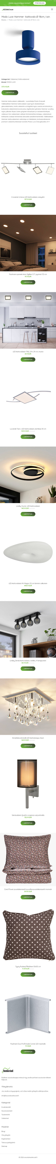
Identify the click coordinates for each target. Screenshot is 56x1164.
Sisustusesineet (6, 1111)
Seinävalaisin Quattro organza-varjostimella (28, 815)
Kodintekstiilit (6, 1107)
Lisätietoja (10, 93)
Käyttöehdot (5, 1139)
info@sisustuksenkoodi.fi (10, 1096)
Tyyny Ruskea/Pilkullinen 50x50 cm (28, 967)
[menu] (52, 9)
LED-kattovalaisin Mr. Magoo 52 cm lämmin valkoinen (28, 583)
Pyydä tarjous (39, 3)
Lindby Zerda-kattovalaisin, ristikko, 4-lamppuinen (28, 661)
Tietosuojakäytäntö (8, 1142)
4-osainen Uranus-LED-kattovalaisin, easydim (28, 197)
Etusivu (3, 20)
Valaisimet (14, 79)
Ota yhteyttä (5, 1135)
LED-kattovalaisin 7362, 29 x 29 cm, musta (28, 352)
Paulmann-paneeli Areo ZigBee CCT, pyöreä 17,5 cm (28, 274)
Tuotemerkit (5, 1115)
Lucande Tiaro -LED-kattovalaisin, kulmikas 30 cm (28, 429)
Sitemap (4, 1146)
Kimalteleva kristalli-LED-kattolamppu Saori (28, 738)
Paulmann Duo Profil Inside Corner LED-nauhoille (28, 1044)
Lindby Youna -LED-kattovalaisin (28, 506)
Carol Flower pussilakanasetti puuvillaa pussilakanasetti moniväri (28, 889)
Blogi (3, 1131)
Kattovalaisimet (23, 79)
